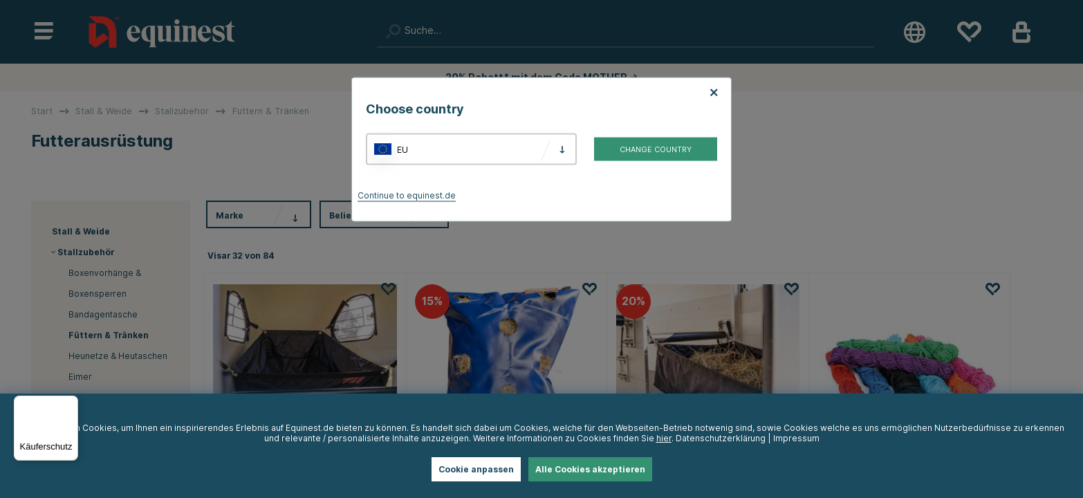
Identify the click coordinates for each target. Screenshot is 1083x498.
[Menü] (70, 404)
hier (664, 438)
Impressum (796, 438)
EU (402, 149)
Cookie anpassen (476, 469)
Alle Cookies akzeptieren (590, 469)
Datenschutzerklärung (721, 438)
